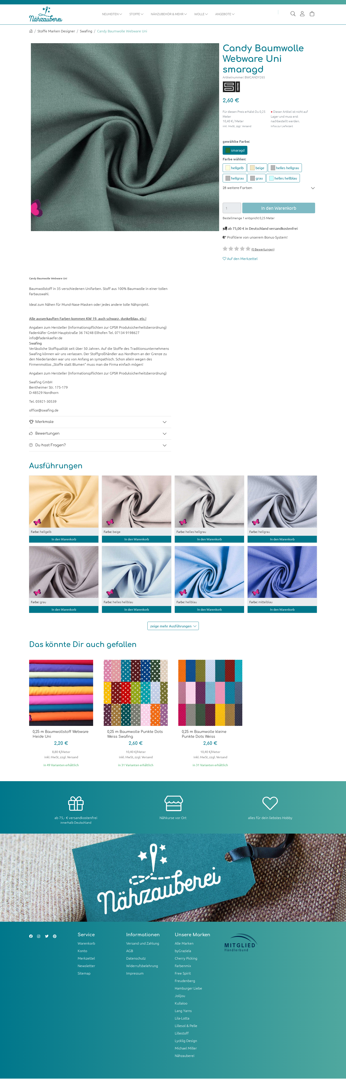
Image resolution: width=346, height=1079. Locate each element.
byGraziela (183, 951)
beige (257, 168)
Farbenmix (183, 966)
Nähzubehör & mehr (179, 14)
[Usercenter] (302, 14)
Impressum (135, 973)
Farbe (234, 159)
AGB (129, 951)
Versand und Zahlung (142, 943)
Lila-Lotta (182, 1018)
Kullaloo (181, 1003)
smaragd (235, 150)
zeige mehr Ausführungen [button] (174, 626)
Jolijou (180, 996)
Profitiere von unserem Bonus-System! (255, 237)
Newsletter (86, 966)
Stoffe (147, 14)
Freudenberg (185, 981)
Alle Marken (184, 943)
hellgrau (235, 178)
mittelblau (261, 602)
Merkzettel (86, 958)
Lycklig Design (186, 1040)
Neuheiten (122, 14)
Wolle (211, 14)
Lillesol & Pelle (186, 1025)
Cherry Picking (186, 958)
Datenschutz (136, 958)
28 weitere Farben (237, 188)
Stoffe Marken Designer (56, 31)
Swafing (86, 31)
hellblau (187, 602)
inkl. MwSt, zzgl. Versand (237, 126)
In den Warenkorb (64, 539)
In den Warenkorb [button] (278, 208)
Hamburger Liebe (188, 988)
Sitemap (84, 973)
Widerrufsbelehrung (142, 966)
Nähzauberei (184, 1055)
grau (256, 178)
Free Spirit (183, 973)
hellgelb (235, 168)
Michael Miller (186, 1048)
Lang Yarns (183, 1011)
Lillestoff (182, 1033)
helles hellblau (283, 178)
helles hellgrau (285, 168)
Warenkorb (86, 943)
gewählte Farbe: (236, 141)
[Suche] (293, 14)
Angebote (235, 14)
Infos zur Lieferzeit (282, 126)
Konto (82, 951)
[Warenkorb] (312, 14)
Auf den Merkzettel (240, 258)
